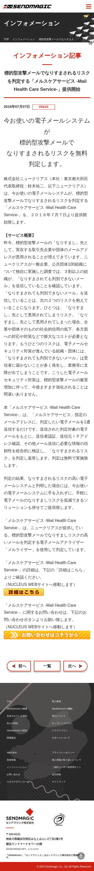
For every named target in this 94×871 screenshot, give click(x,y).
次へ (72, 666)
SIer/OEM (12, 753)
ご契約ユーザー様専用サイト (66, 767)
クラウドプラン (60, 731)
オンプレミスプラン (62, 723)
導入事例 (56, 701)
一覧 (47, 666)
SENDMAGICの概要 (17, 709)
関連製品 (11, 738)
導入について (58, 716)
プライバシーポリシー (63, 753)
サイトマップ (58, 782)
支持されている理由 (17, 716)
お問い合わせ (13, 774)
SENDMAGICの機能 (62, 709)
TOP (6, 39)
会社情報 (56, 774)
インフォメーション (24, 39)
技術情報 (11, 760)
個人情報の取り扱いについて (66, 760)
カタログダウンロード (18, 782)
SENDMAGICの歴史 (17, 731)
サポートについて (61, 738)
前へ (22, 666)
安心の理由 (12, 723)
